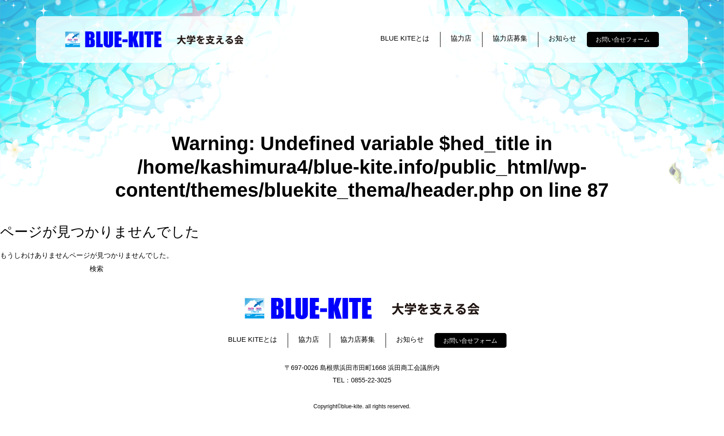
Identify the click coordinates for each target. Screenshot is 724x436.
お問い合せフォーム (623, 39)
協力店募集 (510, 38)
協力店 (461, 38)
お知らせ (562, 38)
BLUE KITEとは (405, 38)
